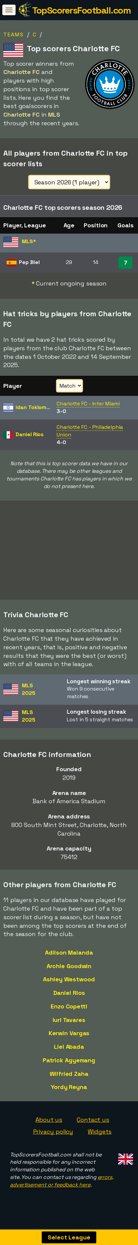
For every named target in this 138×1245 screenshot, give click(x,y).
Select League (69, 1237)
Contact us (93, 1123)
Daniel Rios (69, 996)
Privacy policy (53, 1135)
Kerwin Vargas (69, 1036)
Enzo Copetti (69, 1009)
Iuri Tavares (69, 1023)
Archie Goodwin (69, 969)
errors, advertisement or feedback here (62, 1184)
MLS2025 (28, 692)
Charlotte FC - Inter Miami (88, 403)
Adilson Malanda (69, 956)
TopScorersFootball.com (81, 10)
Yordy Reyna (69, 1090)
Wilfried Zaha (69, 1076)
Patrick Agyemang (69, 1063)
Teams (13, 34)
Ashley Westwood (69, 982)
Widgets (100, 1135)
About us (48, 1123)
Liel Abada (69, 1050)
